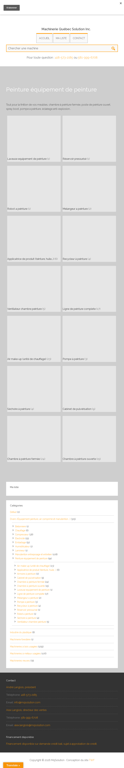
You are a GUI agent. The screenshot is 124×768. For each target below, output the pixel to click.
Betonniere (20, 526)
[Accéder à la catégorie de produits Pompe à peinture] (89, 339)
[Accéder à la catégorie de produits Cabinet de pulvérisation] (89, 389)
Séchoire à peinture (26, 618)
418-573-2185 (64, 57)
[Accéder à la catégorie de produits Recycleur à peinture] (89, 239)
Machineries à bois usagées (23, 646)
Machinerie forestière (20, 639)
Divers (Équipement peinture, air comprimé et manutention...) (40, 519)
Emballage (20, 542)
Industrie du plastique (20, 632)
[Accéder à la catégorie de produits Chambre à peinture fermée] (34, 439)
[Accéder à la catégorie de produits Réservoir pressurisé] (89, 139)
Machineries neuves (20, 660)
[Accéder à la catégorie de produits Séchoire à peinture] (34, 389)
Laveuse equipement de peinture (33, 590)
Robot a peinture (25, 614)
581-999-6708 (88, 57)
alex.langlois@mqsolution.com (32, 725)
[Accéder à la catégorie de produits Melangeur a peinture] (89, 189)
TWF (92, 760)
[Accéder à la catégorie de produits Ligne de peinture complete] (89, 289)
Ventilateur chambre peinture (31, 622)
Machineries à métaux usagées (25, 653)
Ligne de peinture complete (30, 594)
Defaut (13, 512)
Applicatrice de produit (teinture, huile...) (36, 570)
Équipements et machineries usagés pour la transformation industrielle (62, 17)
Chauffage (20, 530)
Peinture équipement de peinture (31, 558)
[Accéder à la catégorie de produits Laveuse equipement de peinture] (34, 139)
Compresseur (22, 534)
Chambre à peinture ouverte (31, 586)
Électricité (20, 538)
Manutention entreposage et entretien (33, 554)
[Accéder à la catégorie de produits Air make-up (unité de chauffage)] (34, 339)
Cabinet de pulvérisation (29, 578)
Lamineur (20, 550)
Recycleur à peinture (27, 606)
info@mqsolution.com (27, 702)
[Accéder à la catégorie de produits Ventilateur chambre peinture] (34, 289)
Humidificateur (22, 546)
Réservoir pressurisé (27, 610)
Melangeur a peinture (27, 598)
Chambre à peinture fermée (30, 582)
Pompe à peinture (26, 602)
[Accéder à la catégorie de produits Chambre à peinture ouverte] (89, 439)
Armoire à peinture (26, 574)
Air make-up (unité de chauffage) (33, 566)
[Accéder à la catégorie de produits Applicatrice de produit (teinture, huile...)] (34, 239)
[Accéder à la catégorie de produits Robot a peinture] (34, 189)
